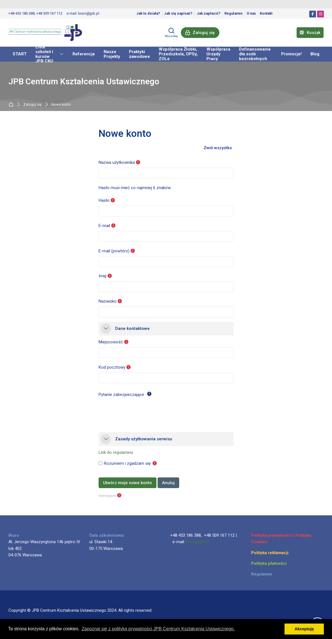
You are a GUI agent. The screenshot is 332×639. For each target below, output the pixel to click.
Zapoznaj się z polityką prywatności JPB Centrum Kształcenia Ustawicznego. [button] (158, 628)
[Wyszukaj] (171, 33)
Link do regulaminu (116, 452)
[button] (218, 148)
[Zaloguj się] (200, 32)
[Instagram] (320, 14)
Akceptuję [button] (304, 629)
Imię (102, 275)
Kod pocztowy (112, 367)
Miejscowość (111, 342)
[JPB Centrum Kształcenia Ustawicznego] (45, 32)
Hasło (104, 200)
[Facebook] (312, 14)
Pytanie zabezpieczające (121, 394)
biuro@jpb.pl (197, 541)
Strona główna (12, 104)
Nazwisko (108, 301)
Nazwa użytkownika (117, 162)
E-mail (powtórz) (114, 250)
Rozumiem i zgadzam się (127, 463)
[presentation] (141, 411)
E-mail (104, 225)
